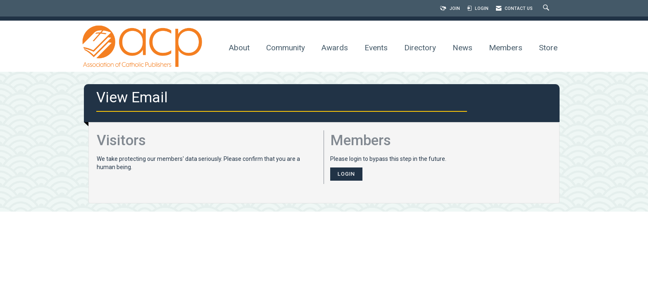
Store (548, 47)
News (462, 47)
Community (285, 47)
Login (346, 174)
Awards (335, 47)
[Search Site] (547, 8)
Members (505, 47)
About (239, 47)
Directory (420, 47)
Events (376, 47)
